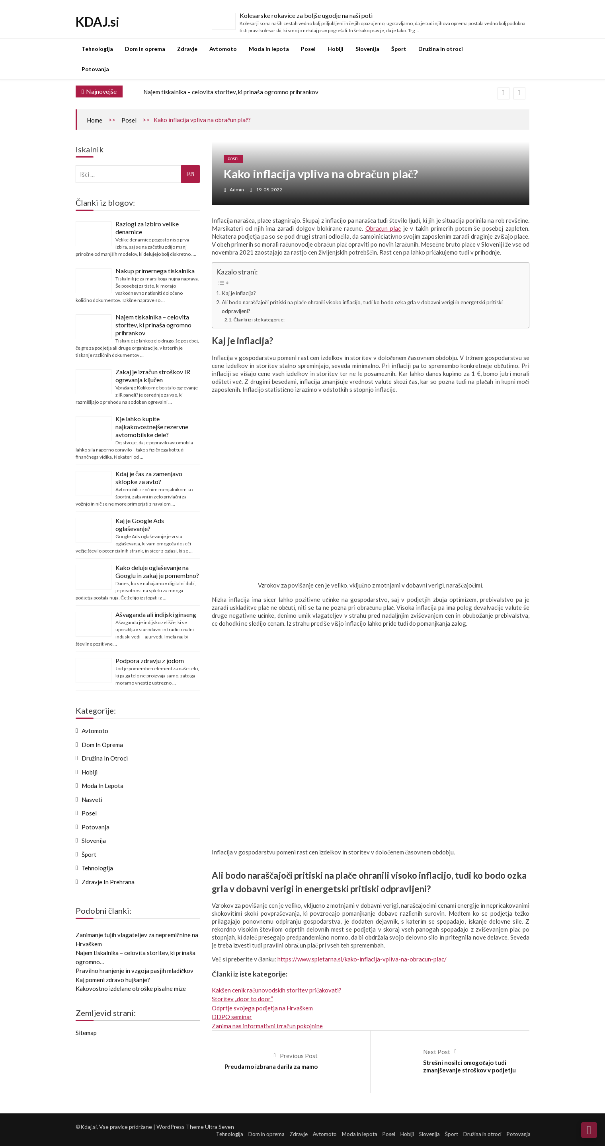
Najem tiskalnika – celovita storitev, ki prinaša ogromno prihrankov (230, 91)
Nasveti (92, 799)
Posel (308, 48)
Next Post (436, 1051)
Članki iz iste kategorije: (259, 320)
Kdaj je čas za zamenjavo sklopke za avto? (148, 477)
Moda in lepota (269, 48)
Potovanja (95, 69)
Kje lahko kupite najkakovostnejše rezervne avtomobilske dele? (151, 426)
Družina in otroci (440, 48)
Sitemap (86, 1032)
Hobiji (335, 48)
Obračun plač (383, 228)
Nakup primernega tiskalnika (155, 270)
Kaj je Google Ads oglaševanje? (139, 524)
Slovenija (367, 48)
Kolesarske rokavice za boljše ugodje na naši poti (306, 15)
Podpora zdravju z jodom (149, 660)
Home (94, 120)
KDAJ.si (97, 22)
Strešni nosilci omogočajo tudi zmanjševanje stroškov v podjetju (469, 1066)
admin (237, 190)
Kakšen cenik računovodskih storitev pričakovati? (277, 990)
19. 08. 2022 (269, 190)
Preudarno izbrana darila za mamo (271, 1066)
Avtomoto (223, 48)
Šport (398, 48)
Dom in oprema (145, 48)
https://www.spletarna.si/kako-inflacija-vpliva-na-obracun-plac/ (362, 959)
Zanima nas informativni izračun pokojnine (267, 1025)
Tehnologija (97, 48)
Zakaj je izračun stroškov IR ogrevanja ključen (152, 375)
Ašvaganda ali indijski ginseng (155, 614)
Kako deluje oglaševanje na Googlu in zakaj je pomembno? (157, 571)
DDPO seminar (232, 1016)
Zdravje (187, 48)
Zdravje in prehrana (108, 881)
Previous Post (299, 1055)
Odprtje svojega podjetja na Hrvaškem (262, 1008)
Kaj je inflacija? (239, 293)
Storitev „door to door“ (242, 998)
